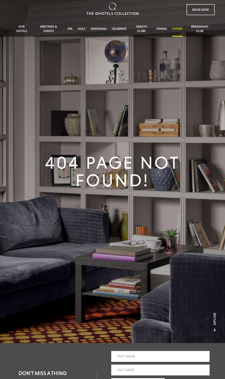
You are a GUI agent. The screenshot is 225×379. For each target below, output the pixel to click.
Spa (70, 28)
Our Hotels (21, 29)
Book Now (200, 9)
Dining (161, 28)
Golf (81, 28)
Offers (177, 28)
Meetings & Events (48, 29)
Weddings (99, 28)
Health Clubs (141, 29)
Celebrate (119, 28)
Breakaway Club (200, 29)
